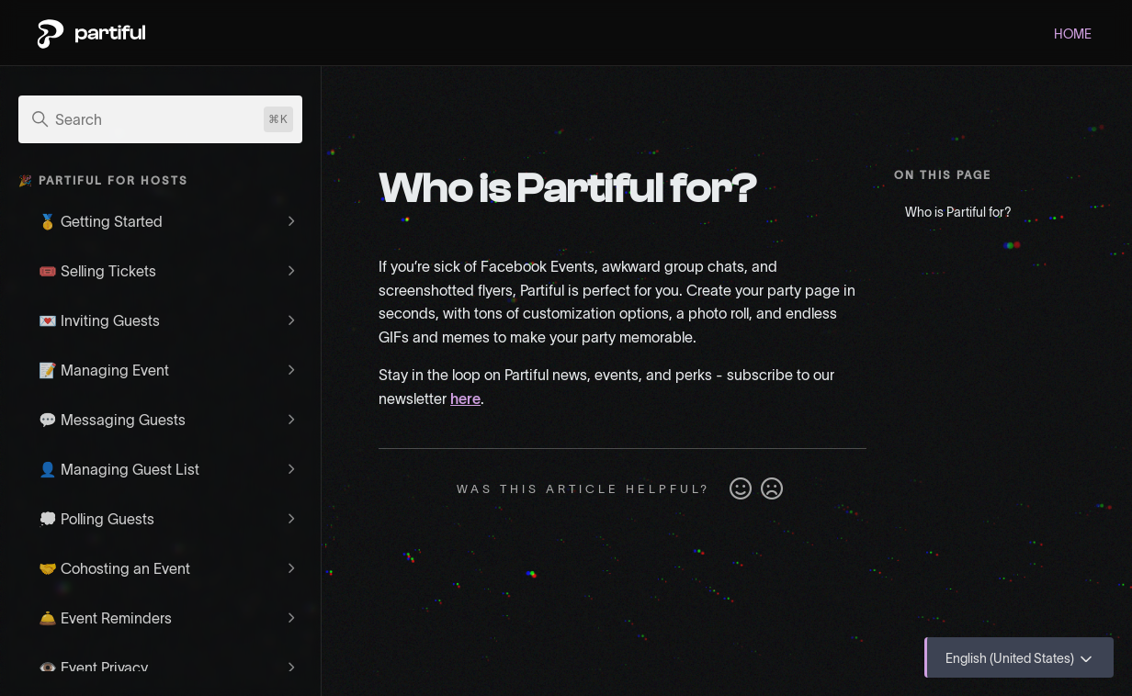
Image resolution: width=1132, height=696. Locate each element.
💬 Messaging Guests (112, 419)
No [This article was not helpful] (772, 489)
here (465, 398)
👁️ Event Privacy (93, 667)
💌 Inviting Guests (99, 320)
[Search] (160, 119)
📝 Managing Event (104, 370)
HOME (1073, 34)
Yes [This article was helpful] (741, 489)
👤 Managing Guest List (119, 469)
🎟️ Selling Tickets (97, 271)
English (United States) (1020, 659)
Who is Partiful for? (958, 212)
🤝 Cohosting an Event (114, 568)
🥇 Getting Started (101, 221)
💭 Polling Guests (96, 519)
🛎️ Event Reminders (105, 618)
